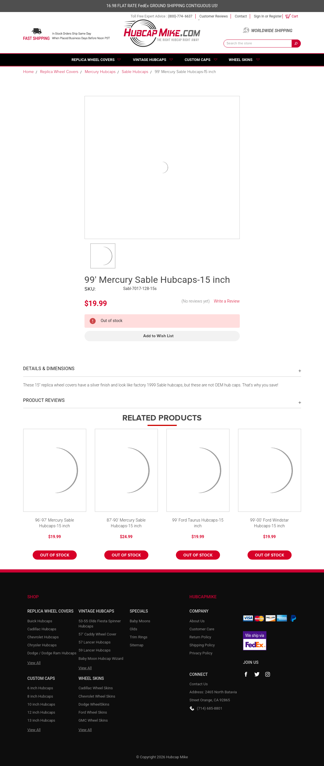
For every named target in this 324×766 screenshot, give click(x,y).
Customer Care (201, 629)
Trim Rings (139, 637)
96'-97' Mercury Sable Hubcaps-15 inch (54, 523)
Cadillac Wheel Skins (95, 688)
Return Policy (200, 637)
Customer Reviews (213, 16)
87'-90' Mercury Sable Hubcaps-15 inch (126, 523)
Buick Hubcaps (40, 621)
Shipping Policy (202, 645)
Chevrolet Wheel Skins (96, 696)
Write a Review (226, 301)
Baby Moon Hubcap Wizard (100, 658)
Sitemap (137, 645)
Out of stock (54, 555)
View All (34, 663)
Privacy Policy (200, 653)
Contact (241, 16)
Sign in (259, 16)
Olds (133, 629)
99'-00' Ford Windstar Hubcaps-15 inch (269, 523)
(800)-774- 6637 (180, 16)
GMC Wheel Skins (93, 720)
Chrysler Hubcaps (42, 645)
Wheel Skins (241, 60)
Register (275, 16)
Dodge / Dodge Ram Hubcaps (52, 653)
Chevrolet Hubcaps (43, 637)
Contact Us (198, 684)
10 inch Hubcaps (41, 704)
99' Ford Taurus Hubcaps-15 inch (197, 523)
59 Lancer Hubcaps (94, 650)
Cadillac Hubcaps (42, 629)
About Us (197, 621)
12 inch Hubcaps (41, 712)
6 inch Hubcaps (40, 688)
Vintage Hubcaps (149, 60)
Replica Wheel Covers (93, 60)
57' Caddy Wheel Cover (97, 634)
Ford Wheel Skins (92, 712)
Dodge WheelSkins (93, 704)
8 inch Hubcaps (40, 696)
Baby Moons (140, 621)
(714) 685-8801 (209, 708)
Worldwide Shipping (271, 30)
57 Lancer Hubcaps (94, 642)
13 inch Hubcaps (41, 720)
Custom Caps (197, 60)
